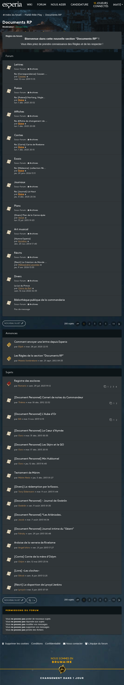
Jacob (21, 520)
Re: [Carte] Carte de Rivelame (29, 145)
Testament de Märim (27, 473)
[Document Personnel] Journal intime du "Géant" (44, 529)
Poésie (18, 88)
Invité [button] (117, 5)
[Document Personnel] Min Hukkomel (36, 459)
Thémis (21, 402)
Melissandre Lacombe (28, 265)
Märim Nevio (24, 478)
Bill (19, 419)
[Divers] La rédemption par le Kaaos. (36, 487)
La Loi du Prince (22, 286)
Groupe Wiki (21, 27)
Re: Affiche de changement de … (30, 121)
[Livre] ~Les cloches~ (26, 571)
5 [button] (105, 324)
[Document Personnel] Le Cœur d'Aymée (38, 431)
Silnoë (21, 576)
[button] (77, 323)
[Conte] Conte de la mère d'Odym (35, 557)
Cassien (22, 77)
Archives (33, 69)
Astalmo (22, 241)
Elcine (21, 100)
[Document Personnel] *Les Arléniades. (38, 515)
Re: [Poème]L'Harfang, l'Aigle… (29, 97)
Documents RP (17, 23)
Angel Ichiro (24, 548)
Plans (17, 206)
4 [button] (100, 324)
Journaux (19, 182)
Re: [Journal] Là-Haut (25, 192)
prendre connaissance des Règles (61, 44)
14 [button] (114, 324)
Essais (17, 159)
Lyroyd (21, 590)
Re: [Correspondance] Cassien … (30, 74)
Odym (21, 562)
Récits (18, 253)
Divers (17, 276)
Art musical (21, 229)
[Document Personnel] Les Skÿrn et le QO (39, 445)
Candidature (79, 5)
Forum (41, 5)
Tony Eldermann (26, 492)
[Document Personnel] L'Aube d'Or (35, 414)
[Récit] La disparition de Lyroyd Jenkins (38, 585)
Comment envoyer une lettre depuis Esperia (40, 342)
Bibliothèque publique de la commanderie (39, 300)
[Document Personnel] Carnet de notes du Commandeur (48, 397)
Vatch (21, 218)
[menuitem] (15, 643)
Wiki (29, 5)
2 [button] (89, 324)
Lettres (18, 65)
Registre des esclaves (27, 381)
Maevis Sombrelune (27, 361)
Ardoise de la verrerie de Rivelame (34, 543)
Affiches (19, 112)
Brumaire (62, 662)
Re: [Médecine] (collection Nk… (30, 168)
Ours (20, 436)
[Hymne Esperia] (22, 239)
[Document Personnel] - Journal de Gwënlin (40, 501)
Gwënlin (22, 506)
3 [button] (94, 324)
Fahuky (21, 534)
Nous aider (58, 5)
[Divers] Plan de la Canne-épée (29, 215)
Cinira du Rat (24, 288)
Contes (18, 135)
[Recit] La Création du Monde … (30, 262)
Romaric (22, 386)
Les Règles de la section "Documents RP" (39, 356)
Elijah (20, 347)
